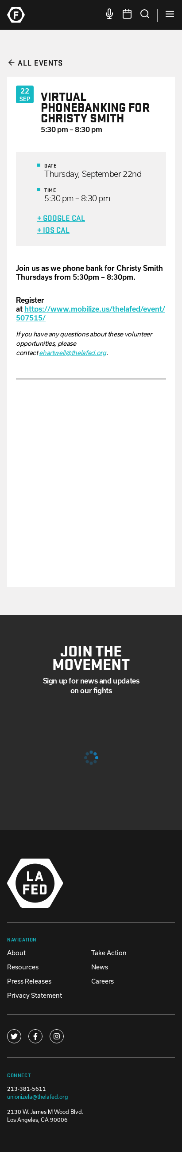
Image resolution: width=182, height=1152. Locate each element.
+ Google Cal (61, 217)
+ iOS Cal (53, 229)
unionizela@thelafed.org (37, 1096)
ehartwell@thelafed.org (72, 352)
